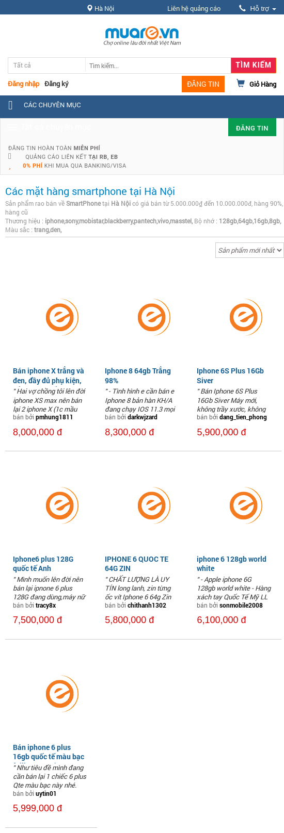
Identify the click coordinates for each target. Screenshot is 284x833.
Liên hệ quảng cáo (193, 8)
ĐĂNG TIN (203, 84)
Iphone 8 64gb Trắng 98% (138, 375)
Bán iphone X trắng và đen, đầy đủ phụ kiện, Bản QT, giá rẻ (48, 380)
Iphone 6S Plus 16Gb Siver (230, 375)
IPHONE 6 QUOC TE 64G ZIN (136, 563)
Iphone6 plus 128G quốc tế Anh (43, 563)
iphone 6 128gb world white (231, 563)
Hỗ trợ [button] (257, 8)
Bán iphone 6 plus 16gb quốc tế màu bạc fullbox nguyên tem (48, 756)
